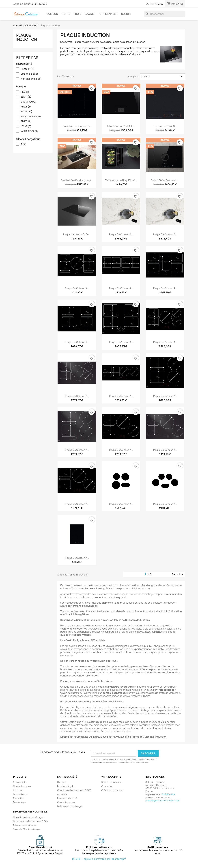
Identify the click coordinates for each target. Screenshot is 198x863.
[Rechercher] (164, 14)
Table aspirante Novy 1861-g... (121, 180)
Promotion (18, 798)
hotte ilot (18, 790)
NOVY (26, 111)
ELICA (26, 96)
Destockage (19, 802)
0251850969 (39, 4)
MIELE (26, 106)
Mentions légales (66, 786)
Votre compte (111, 776)
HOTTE (66, 14)
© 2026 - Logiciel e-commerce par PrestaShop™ (99, 859)
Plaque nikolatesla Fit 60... (76, 234)
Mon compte (19, 782)
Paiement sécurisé (67, 798)
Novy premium (31, 116)
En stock (27, 69)
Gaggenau (29, 101)
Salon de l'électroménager (27, 829)
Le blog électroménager (70, 806)
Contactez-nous (22, 786)
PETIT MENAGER (108, 14)
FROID (77, 14)
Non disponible (31, 78)
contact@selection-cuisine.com (162, 800)
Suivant (178, 574)
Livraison (62, 782)
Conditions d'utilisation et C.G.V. (74, 790)
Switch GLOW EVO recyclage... (77, 180)
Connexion (107, 786)
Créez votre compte (112, 790)
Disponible (29, 74)
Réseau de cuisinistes (24, 825)
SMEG (26, 121)
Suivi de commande (111, 782)
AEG (25, 91)
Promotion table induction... (77, 126)
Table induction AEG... (165, 126)
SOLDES (126, 14)
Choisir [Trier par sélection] (162, 76)
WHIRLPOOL (29, 131)
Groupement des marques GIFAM (30, 821)
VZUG (26, 126)
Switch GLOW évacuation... (165, 180)
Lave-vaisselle (20, 794)
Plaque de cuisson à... (121, 234)
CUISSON (52, 14)
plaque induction (26, 37)
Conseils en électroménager (28, 817)
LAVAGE (89, 14)
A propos (62, 794)
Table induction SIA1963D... (121, 126)
